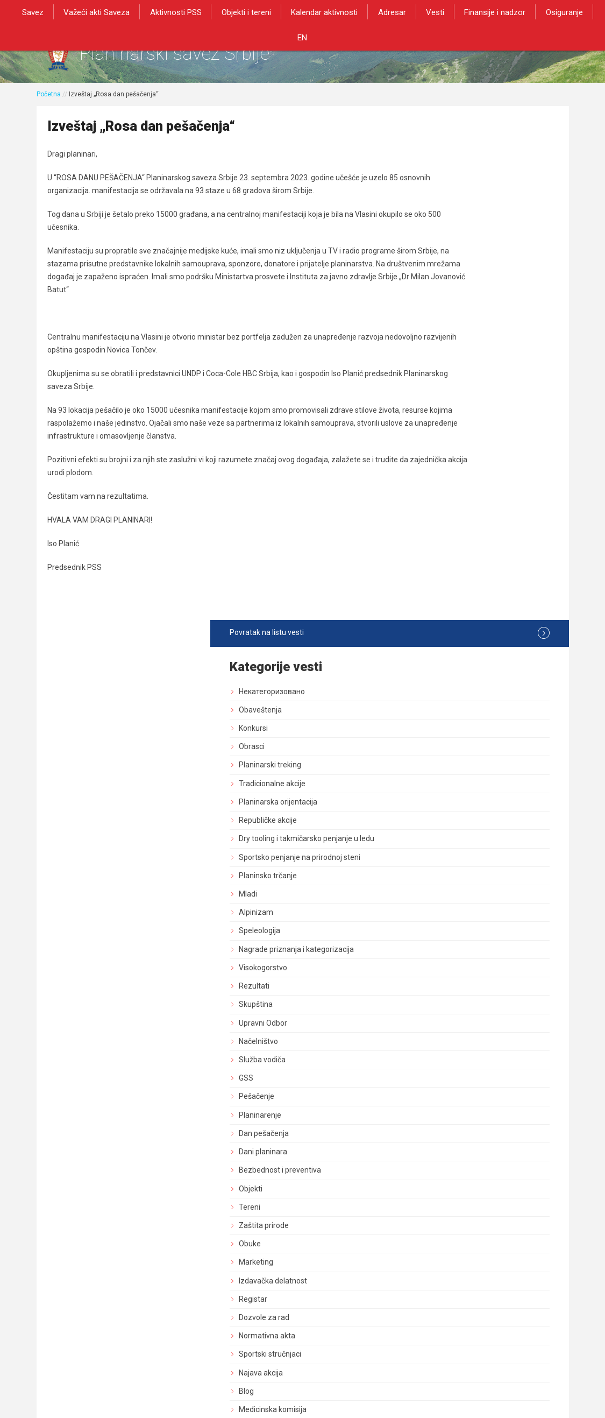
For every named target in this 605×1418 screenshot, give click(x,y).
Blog (429, 892)
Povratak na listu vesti (481, 125)
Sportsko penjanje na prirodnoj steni (482, 359)
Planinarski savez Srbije (201, 57)
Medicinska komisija (455, 911)
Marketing (439, 764)
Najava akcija (444, 874)
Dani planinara (446, 654)
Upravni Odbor (446, 524)
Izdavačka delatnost (456, 782)
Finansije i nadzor (474, 12)
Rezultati (437, 488)
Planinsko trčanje (451, 377)
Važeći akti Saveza (90, 12)
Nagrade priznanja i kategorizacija (479, 451)
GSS (429, 580)
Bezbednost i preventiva (463, 672)
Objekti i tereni (235, 12)
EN (582, 12)
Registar (436, 800)
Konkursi (436, 220)
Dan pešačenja (447, 635)
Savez (28, 12)
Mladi (431, 396)
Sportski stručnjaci (453, 856)
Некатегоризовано (455, 184)
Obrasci (434, 239)
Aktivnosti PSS (167, 12)
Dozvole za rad (447, 819)
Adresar (376, 12)
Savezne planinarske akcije (468, 948)
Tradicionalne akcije (455, 276)
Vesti (417, 12)
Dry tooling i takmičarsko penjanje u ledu (481, 336)
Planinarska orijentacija (461, 294)
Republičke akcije (451, 312)
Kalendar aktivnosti (310, 12)
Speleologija (442, 432)
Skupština (438, 506)
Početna (49, 100)
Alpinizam (439, 414)
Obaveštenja (443, 202)
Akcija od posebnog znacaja (469, 966)
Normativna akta (450, 838)
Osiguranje (541, 12)
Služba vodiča (445, 562)
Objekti (433, 690)
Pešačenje (439, 598)
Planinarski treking (453, 257)
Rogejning (438, 930)
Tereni (432, 708)
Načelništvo (441, 543)
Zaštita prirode (447, 727)
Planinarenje (443, 616)
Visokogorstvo (446, 469)
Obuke (433, 746)
